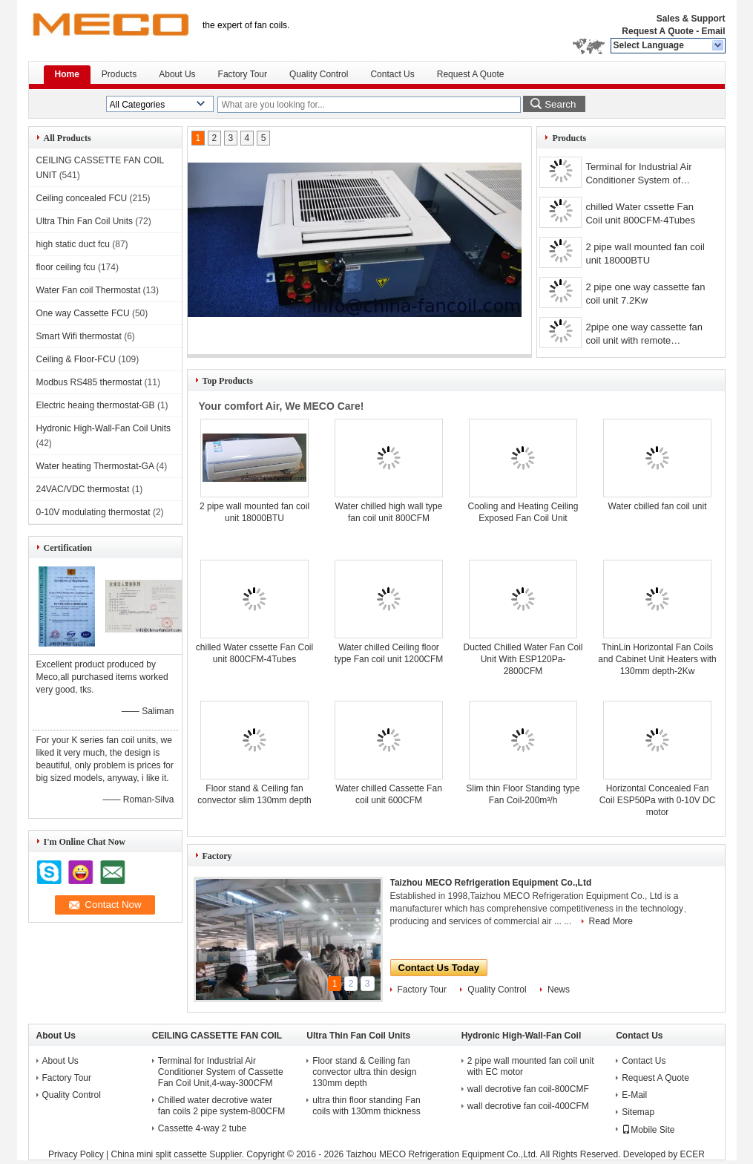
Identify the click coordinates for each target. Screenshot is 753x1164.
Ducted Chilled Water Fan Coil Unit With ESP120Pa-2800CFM (523, 659)
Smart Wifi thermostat (79, 336)
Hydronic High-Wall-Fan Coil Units (103, 428)
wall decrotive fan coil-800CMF (528, 1089)
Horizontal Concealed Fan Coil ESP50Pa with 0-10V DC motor (657, 800)
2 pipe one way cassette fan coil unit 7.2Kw (645, 293)
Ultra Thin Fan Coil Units (85, 221)
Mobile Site (648, 1130)
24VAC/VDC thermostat (83, 489)
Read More (611, 921)
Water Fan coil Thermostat (88, 290)
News (559, 989)
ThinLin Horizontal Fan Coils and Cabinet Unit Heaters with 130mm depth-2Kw (657, 659)
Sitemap (638, 1112)
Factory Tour (242, 74)
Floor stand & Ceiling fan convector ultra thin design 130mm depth (364, 1072)
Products (119, 74)
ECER (692, 1154)
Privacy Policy (76, 1154)
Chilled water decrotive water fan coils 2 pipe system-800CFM (221, 1105)
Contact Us (392, 74)
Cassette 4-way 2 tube (202, 1128)
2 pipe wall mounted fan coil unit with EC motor (530, 1066)
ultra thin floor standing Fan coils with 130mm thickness (366, 1105)
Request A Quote (657, 31)
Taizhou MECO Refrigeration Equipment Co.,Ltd (491, 882)
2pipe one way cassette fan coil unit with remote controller (644, 335)
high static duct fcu (73, 244)
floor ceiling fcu (66, 267)
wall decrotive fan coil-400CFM (528, 1106)
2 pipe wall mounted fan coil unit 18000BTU (644, 253)
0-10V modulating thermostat (93, 512)
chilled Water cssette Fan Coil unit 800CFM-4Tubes (640, 213)
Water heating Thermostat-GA (95, 466)
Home (67, 74)
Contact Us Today (439, 967)
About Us (177, 74)
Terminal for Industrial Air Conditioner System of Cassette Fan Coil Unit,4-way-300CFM (220, 1072)
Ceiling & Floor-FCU (76, 359)
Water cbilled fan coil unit (657, 506)
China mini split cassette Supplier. (179, 1154)
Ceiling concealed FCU (82, 198)
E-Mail (634, 1095)
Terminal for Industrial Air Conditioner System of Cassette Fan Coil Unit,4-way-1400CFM (639, 175)
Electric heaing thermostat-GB (95, 405)
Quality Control (318, 74)
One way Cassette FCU (83, 313)
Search (560, 104)
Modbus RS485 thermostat (89, 382)
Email (713, 31)
